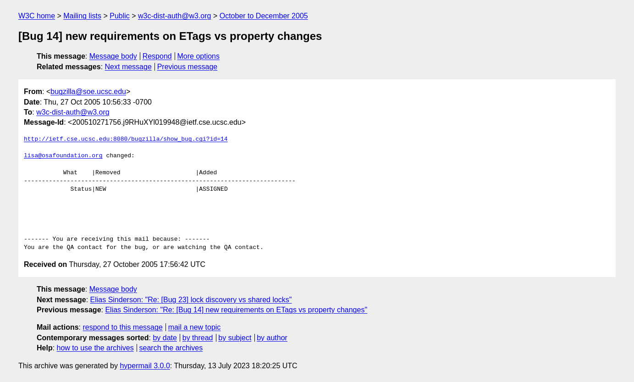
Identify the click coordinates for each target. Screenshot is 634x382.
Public (120, 16)
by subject (234, 338)
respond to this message (122, 327)
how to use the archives (95, 348)
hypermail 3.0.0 (145, 366)
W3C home (36, 16)
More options (198, 56)
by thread (197, 338)
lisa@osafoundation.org (63, 156)
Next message (128, 67)
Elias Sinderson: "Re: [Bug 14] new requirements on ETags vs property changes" (236, 310)
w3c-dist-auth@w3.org (174, 16)
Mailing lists (82, 16)
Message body (113, 56)
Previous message (187, 67)
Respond (157, 56)
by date (164, 338)
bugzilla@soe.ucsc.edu (88, 91)
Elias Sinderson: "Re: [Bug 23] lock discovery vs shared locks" (191, 300)
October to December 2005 (264, 16)
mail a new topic (194, 327)
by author (272, 338)
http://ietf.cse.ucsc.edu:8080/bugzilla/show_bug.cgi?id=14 (126, 139)
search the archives (171, 348)
